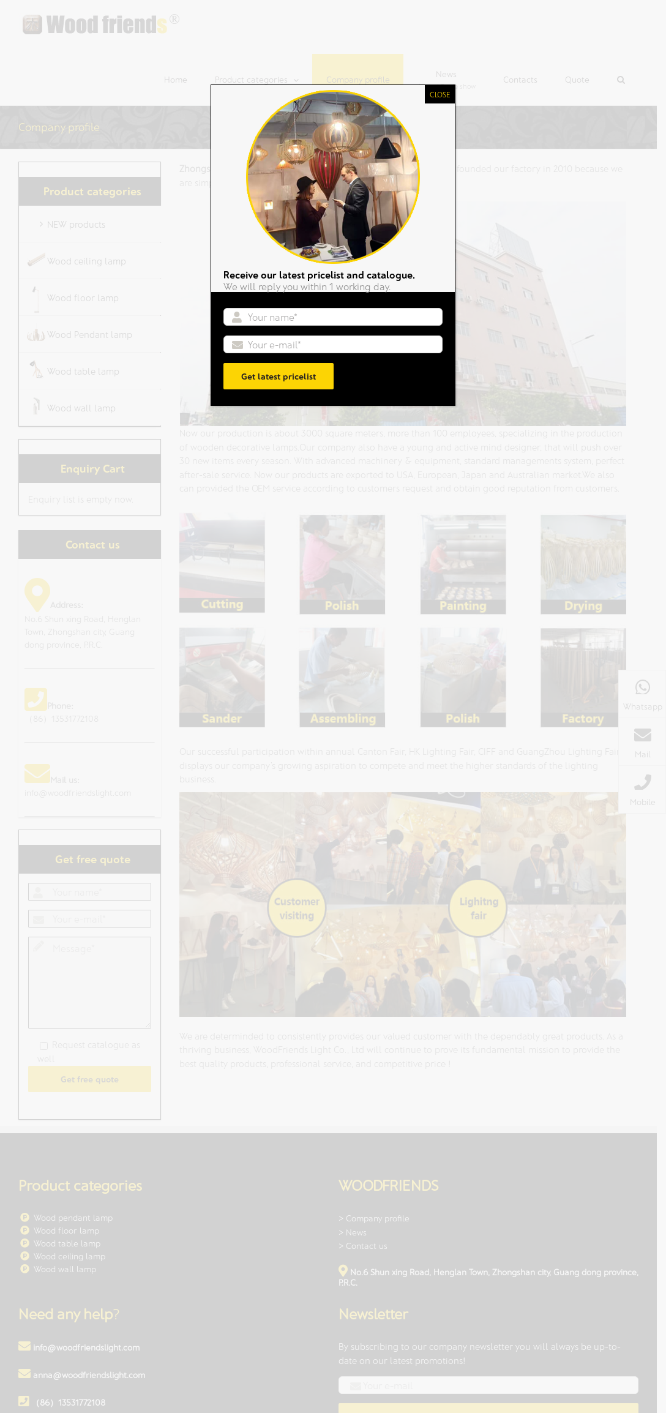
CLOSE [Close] (440, 94)
